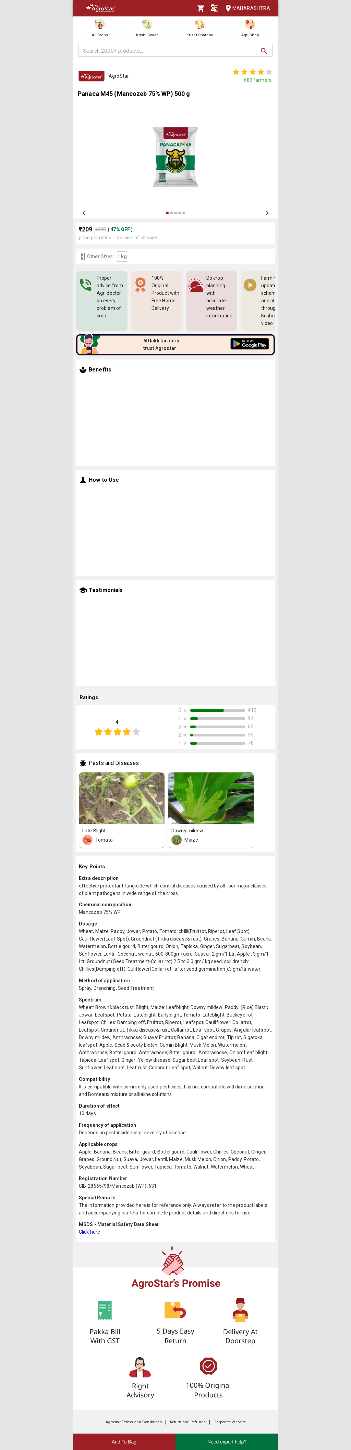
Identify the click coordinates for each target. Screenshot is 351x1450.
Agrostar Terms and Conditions (133, 1422)
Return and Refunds (188, 1422)
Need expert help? (226, 1442)
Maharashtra (245, 8)
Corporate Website (230, 1422)
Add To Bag (124, 1442)
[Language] (214, 8)
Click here (89, 1232)
